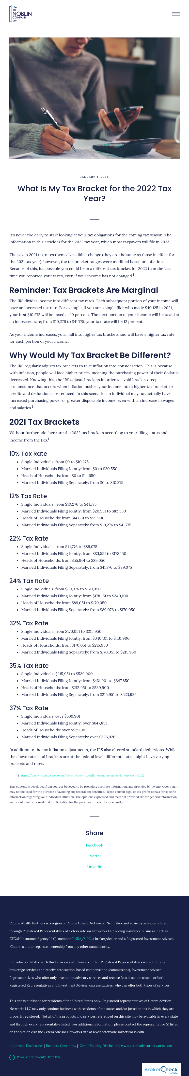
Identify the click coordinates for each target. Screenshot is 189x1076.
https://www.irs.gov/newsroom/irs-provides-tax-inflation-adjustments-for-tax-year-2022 (82, 775)
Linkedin (94, 866)
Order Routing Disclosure (99, 1046)
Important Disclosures (26, 1046)
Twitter (94, 855)
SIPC (87, 939)
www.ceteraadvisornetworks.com (146, 1046)
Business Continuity (61, 1046)
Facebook (94, 845)
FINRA (76, 939)
